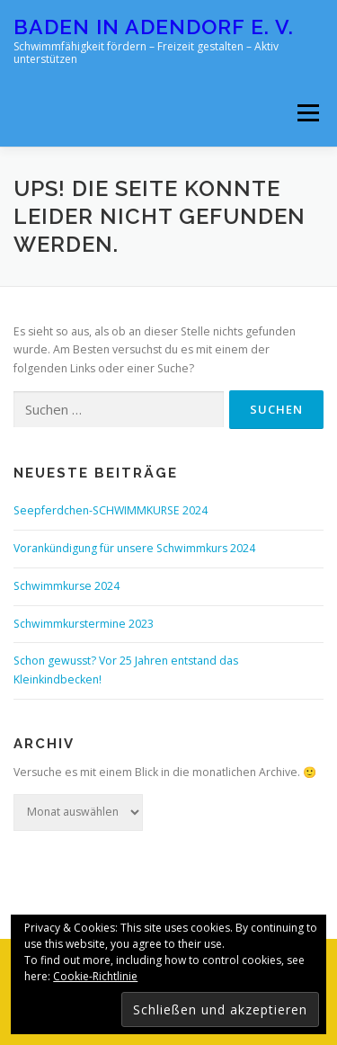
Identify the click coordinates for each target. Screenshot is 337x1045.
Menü (307, 113)
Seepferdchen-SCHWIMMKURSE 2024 (110, 510)
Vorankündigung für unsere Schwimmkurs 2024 (134, 548)
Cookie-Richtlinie (95, 976)
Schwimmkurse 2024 (66, 586)
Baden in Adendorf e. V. (153, 26)
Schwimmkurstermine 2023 (83, 623)
